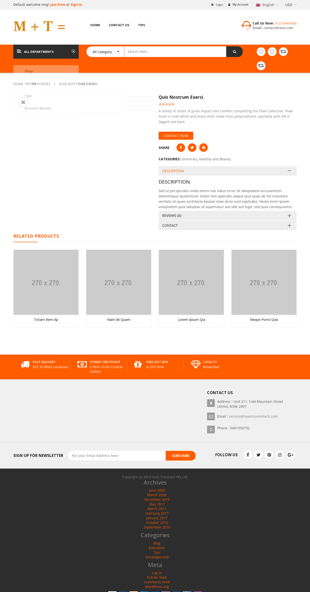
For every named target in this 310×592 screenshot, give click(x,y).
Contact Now (175, 135)
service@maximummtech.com (253, 416)
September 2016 (157, 527)
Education (157, 547)
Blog (156, 543)
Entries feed (157, 577)
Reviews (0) (171, 215)
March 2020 (156, 495)
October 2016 (157, 522)
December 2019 (157, 499)
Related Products (36, 236)
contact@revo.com (278, 27)
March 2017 (156, 508)
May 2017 (157, 504)
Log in (157, 572)
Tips (157, 552)
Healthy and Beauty (215, 159)
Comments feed (157, 582)
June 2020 (157, 490)
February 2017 (157, 513)
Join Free (57, 4)
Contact (170, 225)
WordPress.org (157, 586)
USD (288, 4)
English (265, 4)
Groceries (41, 83)
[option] (139, 97)
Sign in (76, 4)
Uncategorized (157, 557)
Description (173, 171)
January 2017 (156, 518)
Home (18, 83)
